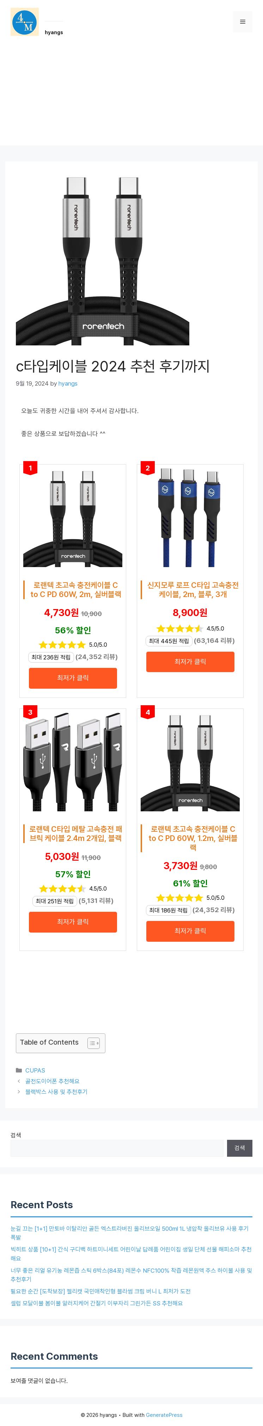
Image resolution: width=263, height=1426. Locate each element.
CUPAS (35, 1070)
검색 (16, 1135)
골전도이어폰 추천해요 (52, 1081)
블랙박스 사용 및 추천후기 (56, 1091)
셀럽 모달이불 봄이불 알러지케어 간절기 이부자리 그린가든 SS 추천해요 (97, 1303)
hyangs (54, 32)
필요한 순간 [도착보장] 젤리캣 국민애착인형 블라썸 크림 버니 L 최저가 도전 (101, 1291)
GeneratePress (164, 1415)
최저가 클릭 (73, 678)
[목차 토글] (90, 1043)
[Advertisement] (131, 96)
